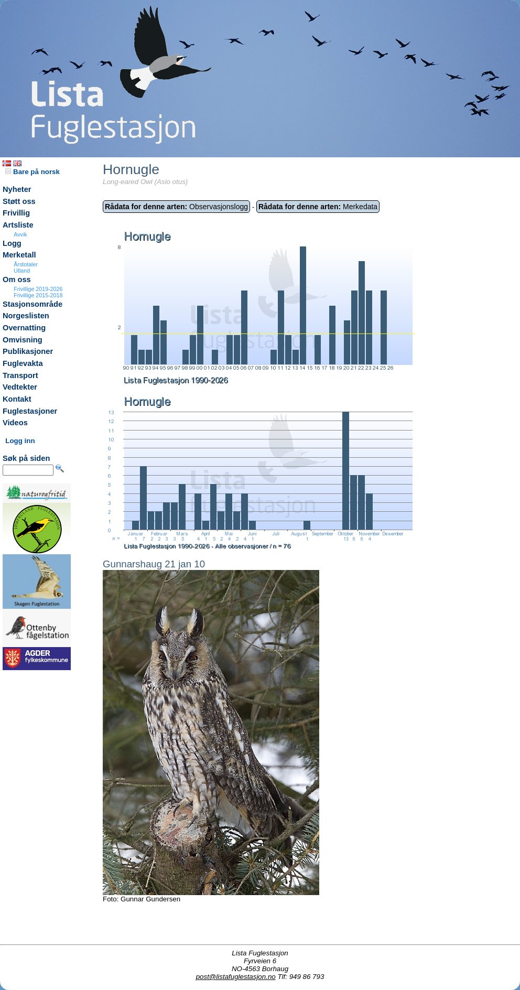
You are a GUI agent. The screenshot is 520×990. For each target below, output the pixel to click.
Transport (20, 375)
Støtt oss (19, 201)
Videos (15, 422)
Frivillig (16, 213)
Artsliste (18, 225)
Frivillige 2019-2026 (38, 289)
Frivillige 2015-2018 (38, 295)
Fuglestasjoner (30, 411)
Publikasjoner (28, 351)
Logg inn (20, 441)
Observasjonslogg (176, 206)
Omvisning (22, 340)
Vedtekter (20, 387)
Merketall (19, 255)
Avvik (20, 234)
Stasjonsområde (32, 304)
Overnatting (24, 328)
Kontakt (17, 399)
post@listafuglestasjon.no (236, 977)
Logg (12, 243)
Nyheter (17, 189)
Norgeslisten (26, 315)
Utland (22, 270)
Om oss (17, 279)
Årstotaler (26, 264)
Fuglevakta (23, 363)
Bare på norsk (32, 172)
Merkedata (317, 206)
